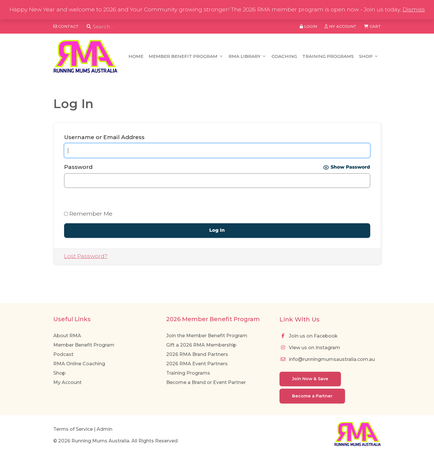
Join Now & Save (310, 378)
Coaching (284, 56)
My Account (67, 382)
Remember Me (88, 213)
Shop (368, 56)
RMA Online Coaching (79, 363)
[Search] (88, 27)
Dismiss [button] (414, 9)
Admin (104, 429)
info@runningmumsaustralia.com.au (327, 359)
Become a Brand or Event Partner (206, 382)
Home (135, 56)
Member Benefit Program (186, 56)
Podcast (63, 354)
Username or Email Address (104, 137)
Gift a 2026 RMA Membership (201, 345)
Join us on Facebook (308, 336)
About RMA (67, 335)
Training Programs (328, 56)
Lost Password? (86, 256)
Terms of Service (73, 429)
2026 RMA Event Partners (197, 363)
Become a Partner (312, 396)
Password (78, 167)
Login (308, 26)
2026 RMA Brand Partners (197, 354)
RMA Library (247, 56)
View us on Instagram (309, 347)
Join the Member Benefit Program (206, 335)
